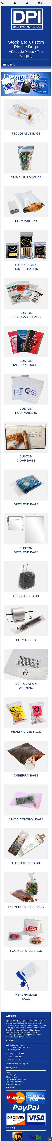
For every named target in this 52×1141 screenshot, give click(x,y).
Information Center (13, 1084)
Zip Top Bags (11, 1075)
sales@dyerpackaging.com (18, 1064)
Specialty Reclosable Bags (16, 1079)
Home (8, 1072)
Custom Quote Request (14, 1082)
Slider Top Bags (12, 1077)
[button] (19, 3)
